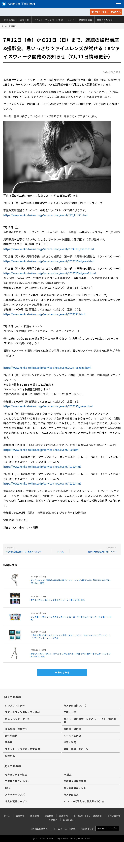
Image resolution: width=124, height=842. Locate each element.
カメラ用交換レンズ (75, 705)
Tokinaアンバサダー (107, 828)
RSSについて (87, 828)
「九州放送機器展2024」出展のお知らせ (23, 551)
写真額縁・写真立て (16, 728)
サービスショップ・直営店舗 (88, 815)
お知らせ (24, 20)
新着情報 (12, 26)
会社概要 (49, 815)
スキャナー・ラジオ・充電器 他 (22, 749)
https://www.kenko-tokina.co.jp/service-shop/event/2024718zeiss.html (47, 368)
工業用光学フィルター (17, 781)
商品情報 (34, 815)
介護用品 (10, 755)
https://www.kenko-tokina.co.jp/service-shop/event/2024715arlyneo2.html (49, 273)
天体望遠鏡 (11, 735)
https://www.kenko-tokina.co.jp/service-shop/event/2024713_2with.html (48, 249)
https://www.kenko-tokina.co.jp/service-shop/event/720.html (41, 450)
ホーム (4, 26)
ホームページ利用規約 (64, 828)
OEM (7, 788)
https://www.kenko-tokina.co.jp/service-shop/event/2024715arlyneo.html (48, 261)
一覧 (60, 551)
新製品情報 (9, 20)
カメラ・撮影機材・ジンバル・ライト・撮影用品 (90, 720)
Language (69, 819)
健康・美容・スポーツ (76, 749)
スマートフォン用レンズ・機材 (22, 712)
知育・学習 (70, 742)
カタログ (53, 819)
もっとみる (63, 672)
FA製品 (68, 774)
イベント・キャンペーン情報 (48, 20)
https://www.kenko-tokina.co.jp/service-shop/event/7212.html (42, 483)
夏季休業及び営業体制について (102, 551)
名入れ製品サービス (16, 801)
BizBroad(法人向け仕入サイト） (84, 801)
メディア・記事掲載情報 (80, 20)
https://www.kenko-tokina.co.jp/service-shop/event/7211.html (42, 466)
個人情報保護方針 (39, 828)
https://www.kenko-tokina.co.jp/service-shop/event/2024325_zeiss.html (48, 406)
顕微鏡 (8, 742)
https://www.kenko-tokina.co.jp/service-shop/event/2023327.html (44, 314)
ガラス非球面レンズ (75, 788)
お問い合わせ (113, 815)
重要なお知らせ (105, 20)
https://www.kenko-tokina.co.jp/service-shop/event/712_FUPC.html (45, 215)
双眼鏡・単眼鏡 (72, 728)
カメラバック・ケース (17, 719)
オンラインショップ (106, 11)
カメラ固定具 (71, 794)
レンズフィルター (15, 705)
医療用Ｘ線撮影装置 (75, 781)
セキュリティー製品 (16, 774)
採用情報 (63, 815)
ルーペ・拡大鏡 (72, 735)
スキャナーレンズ (15, 794)
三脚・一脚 (70, 712)
